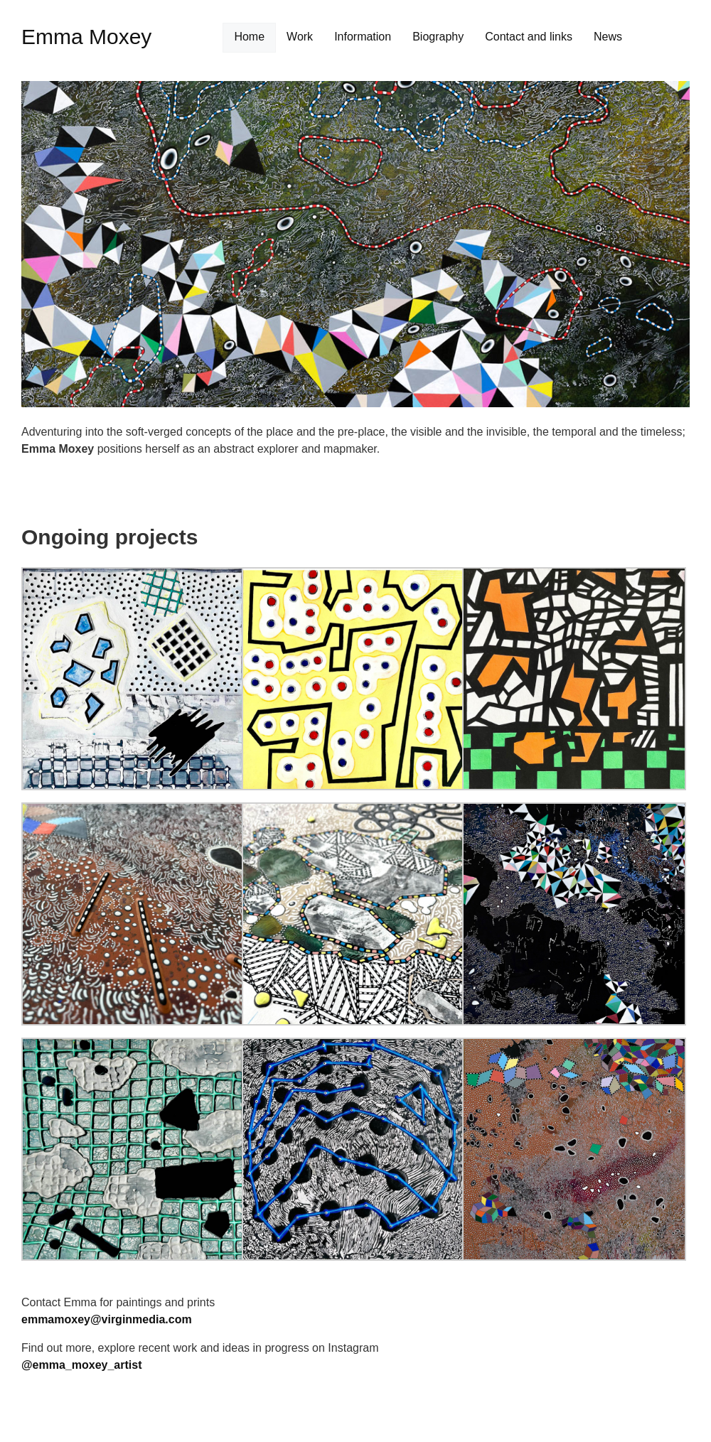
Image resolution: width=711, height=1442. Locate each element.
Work (300, 37)
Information (362, 37)
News (608, 37)
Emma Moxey (86, 36)
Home (249, 37)
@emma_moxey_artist (81, 1365)
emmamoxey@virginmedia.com (106, 1319)
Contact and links (528, 37)
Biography (438, 37)
